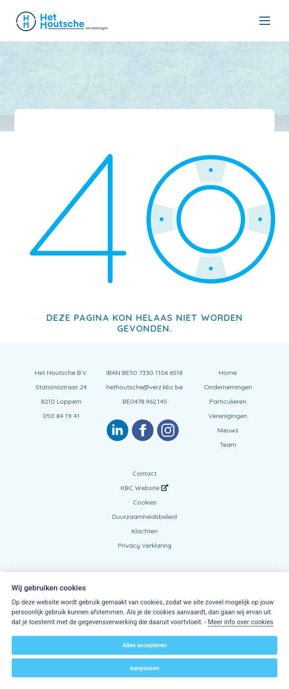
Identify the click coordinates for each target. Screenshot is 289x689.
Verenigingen (227, 416)
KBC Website (144, 488)
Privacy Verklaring (145, 545)
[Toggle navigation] (265, 20)
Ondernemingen (228, 387)
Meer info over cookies (240, 622)
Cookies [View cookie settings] (145, 502)
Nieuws (228, 430)
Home (228, 373)
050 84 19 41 (61, 416)
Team (228, 445)
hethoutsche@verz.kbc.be (144, 387)
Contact (144, 473)
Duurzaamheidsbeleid (144, 517)
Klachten (144, 531)
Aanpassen (144, 668)
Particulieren (227, 401)
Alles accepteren (144, 645)
